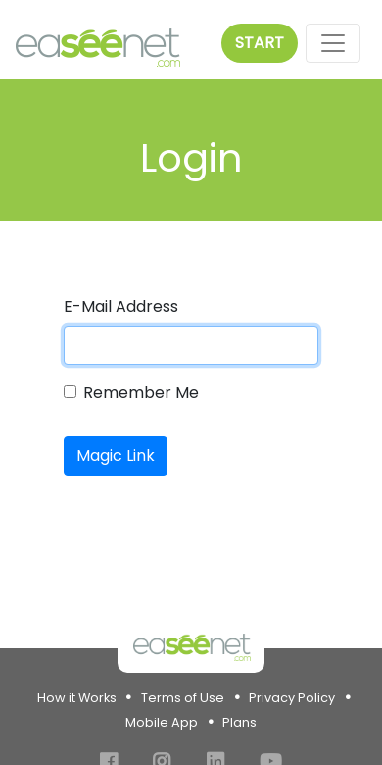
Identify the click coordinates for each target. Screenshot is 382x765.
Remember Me (141, 393)
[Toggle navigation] (333, 43)
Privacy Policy (292, 697)
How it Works (77, 697)
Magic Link (115, 455)
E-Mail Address (121, 306)
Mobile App (161, 722)
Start (259, 42)
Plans (239, 722)
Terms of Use (182, 697)
